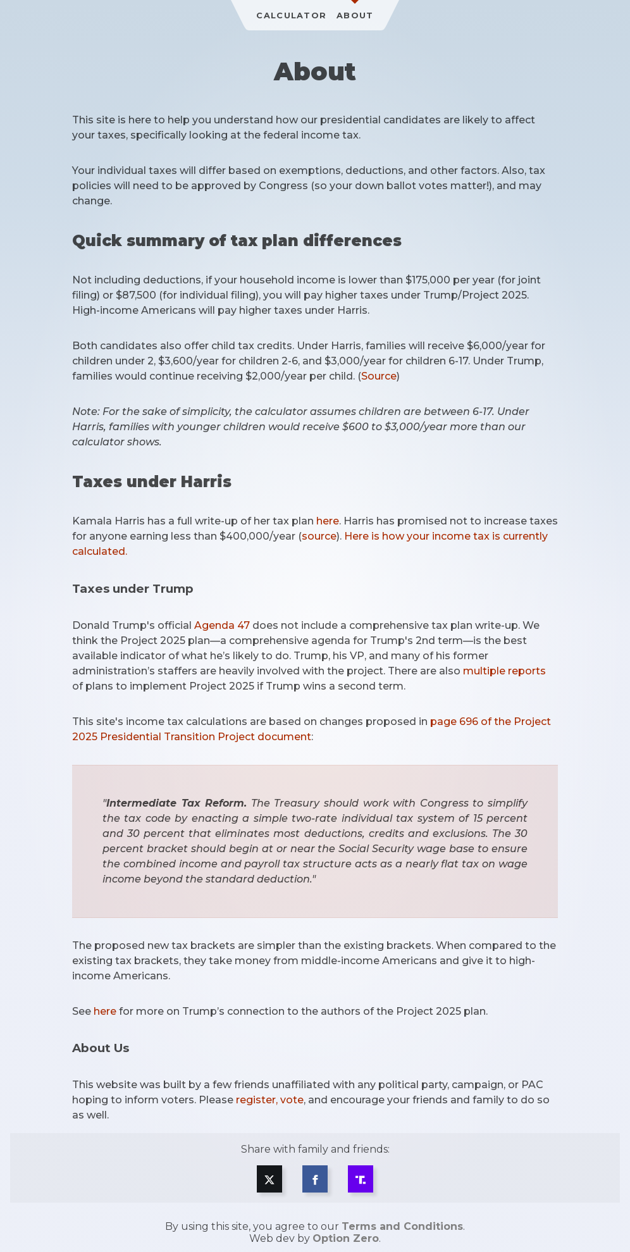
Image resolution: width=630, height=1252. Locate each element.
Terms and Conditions (402, 1226)
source (319, 536)
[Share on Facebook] (315, 1179)
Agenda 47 (222, 625)
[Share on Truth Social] (360, 1179)
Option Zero (345, 1238)
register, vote (270, 1100)
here (327, 521)
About (355, 15)
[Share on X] (269, 1179)
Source (379, 376)
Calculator (291, 15)
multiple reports (504, 671)
